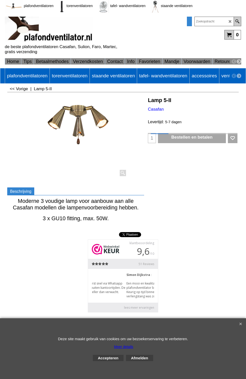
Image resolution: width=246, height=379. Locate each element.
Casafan (156, 109)
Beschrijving (20, 191)
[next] (239, 61)
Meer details (123, 347)
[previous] (234, 61)
